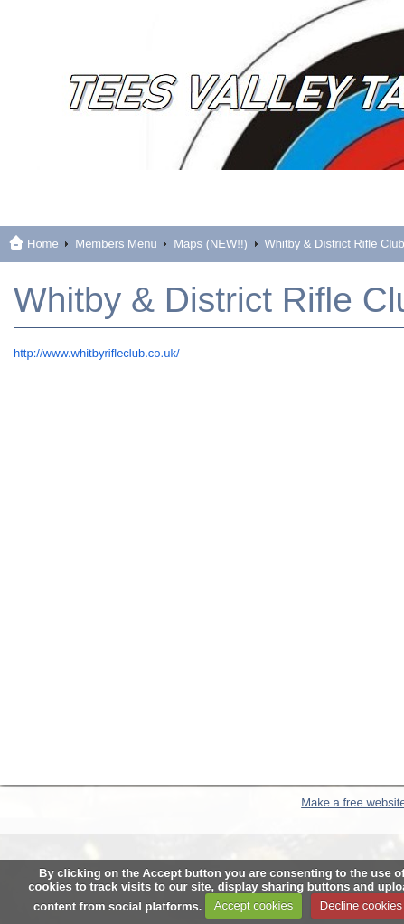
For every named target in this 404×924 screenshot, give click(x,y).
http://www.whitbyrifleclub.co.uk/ (97, 353)
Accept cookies (253, 905)
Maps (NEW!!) (211, 243)
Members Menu (115, 243)
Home (43, 243)
